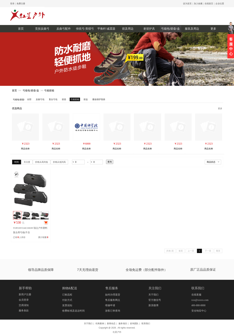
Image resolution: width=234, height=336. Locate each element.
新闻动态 (111, 323)
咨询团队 (134, 323)
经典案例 (100, 323)
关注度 (27, 162)
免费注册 (21, 3)
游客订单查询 (112, 310)
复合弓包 (53, 99)
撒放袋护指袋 (98, 99)
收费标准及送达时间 (73, 310)
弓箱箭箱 (49, 90)
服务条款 (24, 310)
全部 (29, 99)
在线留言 (209, 3)
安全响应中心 (198, 310)
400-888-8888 (198, 305)
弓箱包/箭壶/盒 (31, 90)
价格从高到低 (41, 162)
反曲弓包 (40, 99)
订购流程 (67, 294)
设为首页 (187, 3)
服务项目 (123, 323)
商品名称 (25, 148)
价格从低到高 (59, 162)
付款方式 (67, 300)
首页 (14, 90)
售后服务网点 (112, 300)
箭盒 (86, 99)
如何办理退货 (112, 294)
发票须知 (67, 305)
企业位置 (219, 3)
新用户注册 (25, 294)
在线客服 (196, 294)
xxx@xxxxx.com (200, 300)
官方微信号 (154, 300)
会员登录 (24, 300)
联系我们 (146, 323)
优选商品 (17, 108)
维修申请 (110, 305)
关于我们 (153, 294)
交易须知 (24, 305)
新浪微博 (153, 305)
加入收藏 (198, 3)
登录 (12, 3)
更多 (220, 108)
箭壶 (64, 99)
